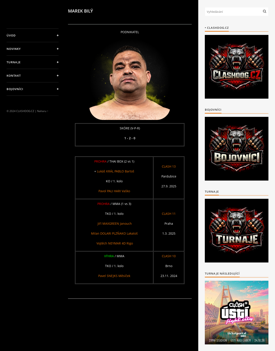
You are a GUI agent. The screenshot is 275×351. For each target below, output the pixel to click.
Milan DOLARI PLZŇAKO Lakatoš (114, 233)
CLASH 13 (169, 166)
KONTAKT (14, 76)
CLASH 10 (169, 256)
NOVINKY (14, 49)
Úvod (11, 35)
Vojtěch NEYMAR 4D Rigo (114, 243)
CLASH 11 (169, 214)
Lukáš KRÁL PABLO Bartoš (115, 171)
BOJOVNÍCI (15, 89)
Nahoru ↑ (42, 111)
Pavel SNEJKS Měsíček (114, 276)
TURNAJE (14, 62)
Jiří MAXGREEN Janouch (115, 223)
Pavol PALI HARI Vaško (114, 191)
